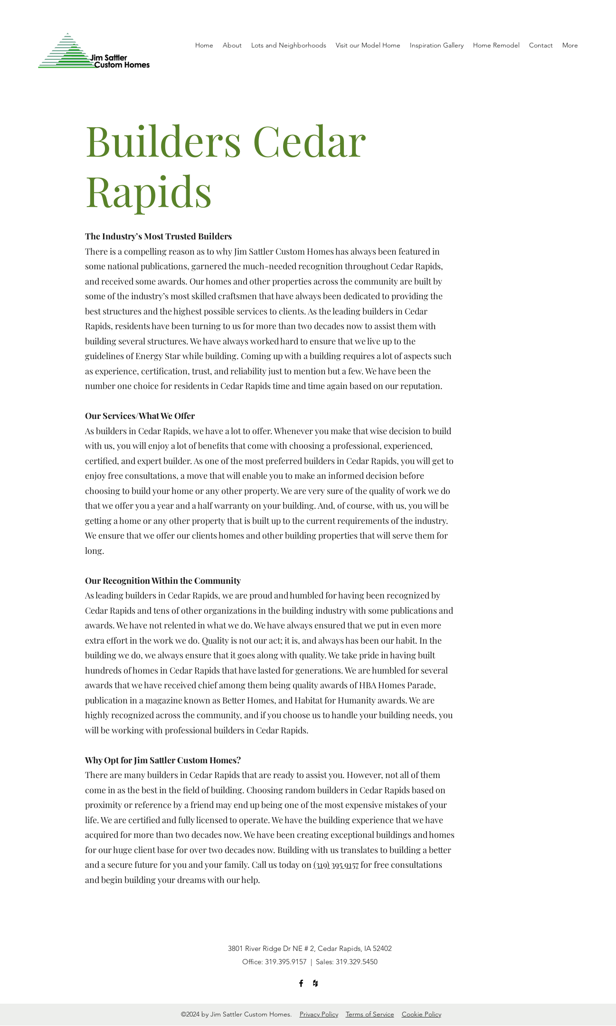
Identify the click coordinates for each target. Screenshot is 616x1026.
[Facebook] (301, 983)
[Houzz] (315, 983)
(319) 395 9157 (336, 864)
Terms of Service (370, 1014)
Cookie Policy (421, 1014)
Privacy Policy (319, 1014)
